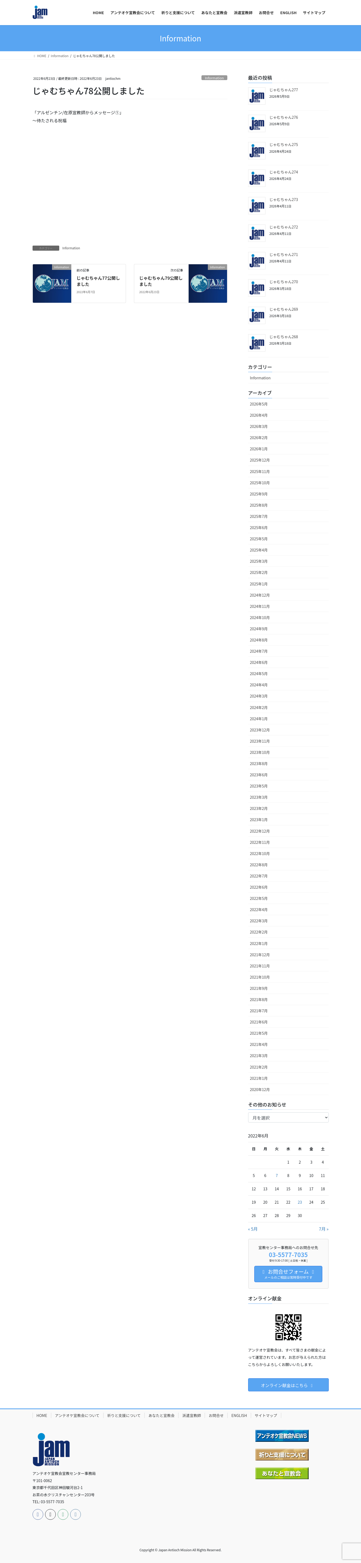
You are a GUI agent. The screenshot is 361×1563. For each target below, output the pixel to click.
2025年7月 (259, 516)
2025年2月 (259, 572)
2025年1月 (259, 583)
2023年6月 (259, 774)
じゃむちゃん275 (283, 144)
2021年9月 (259, 988)
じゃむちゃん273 (283, 199)
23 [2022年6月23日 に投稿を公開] (300, 1202)
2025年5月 (259, 538)
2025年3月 (259, 561)
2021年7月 (259, 1010)
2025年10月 (260, 482)
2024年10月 (260, 617)
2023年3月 (259, 797)
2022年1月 (259, 943)
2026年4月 (259, 415)
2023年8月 (259, 763)
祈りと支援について (124, 1415)
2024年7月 (259, 651)
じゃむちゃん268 (283, 336)
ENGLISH (239, 1415)
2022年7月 (259, 876)
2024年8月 (259, 640)
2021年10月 (260, 977)
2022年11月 (260, 842)
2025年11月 (260, 471)
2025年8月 (259, 505)
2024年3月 (259, 696)
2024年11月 (260, 606)
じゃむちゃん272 (283, 227)
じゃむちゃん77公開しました (98, 281)
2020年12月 (260, 1089)
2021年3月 (259, 1055)
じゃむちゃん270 (283, 281)
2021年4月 (259, 1044)
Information (214, 77)
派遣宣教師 (191, 1415)
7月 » (323, 1229)
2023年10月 (260, 752)
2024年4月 (259, 684)
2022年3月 (259, 920)
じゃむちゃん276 (283, 117)
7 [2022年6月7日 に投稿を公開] (277, 1175)
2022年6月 (259, 887)
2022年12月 (260, 831)
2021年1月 (259, 1078)
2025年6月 (259, 527)
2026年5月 (259, 404)
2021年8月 (259, 999)
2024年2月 (259, 707)
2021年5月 (259, 1033)
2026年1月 (259, 448)
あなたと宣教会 (161, 1415)
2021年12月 (260, 954)
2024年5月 (259, 673)
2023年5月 (259, 786)
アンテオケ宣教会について (77, 1415)
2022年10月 (260, 853)
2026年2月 (259, 437)
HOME (42, 1415)
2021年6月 (259, 1022)
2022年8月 (259, 864)
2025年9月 (259, 494)
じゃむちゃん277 (283, 89)
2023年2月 (259, 808)
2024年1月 (259, 718)
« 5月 (253, 1229)
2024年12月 (260, 595)
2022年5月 (259, 898)
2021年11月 (260, 965)
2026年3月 (259, 426)
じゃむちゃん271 (283, 254)
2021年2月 (259, 1067)
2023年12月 (260, 730)
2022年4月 (259, 909)
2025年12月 (260, 460)
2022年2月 (259, 932)
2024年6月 (259, 662)
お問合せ (216, 1415)
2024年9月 (259, 628)
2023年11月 (260, 741)
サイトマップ (266, 1415)
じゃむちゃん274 (283, 172)
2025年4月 (259, 550)
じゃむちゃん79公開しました (161, 281)
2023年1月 (259, 819)
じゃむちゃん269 (283, 309)
